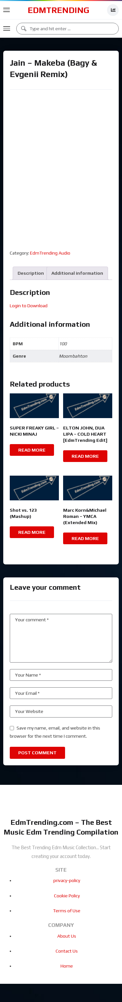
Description (31, 273)
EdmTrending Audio (50, 253)
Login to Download (28, 305)
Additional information (77, 273)
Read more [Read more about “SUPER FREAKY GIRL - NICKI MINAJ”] (32, 450)
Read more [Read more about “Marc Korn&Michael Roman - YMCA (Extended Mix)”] (85, 538)
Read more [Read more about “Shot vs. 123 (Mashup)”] (32, 532)
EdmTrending (58, 10)
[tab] (31, 273)
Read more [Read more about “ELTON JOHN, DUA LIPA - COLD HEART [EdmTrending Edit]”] (85, 456)
